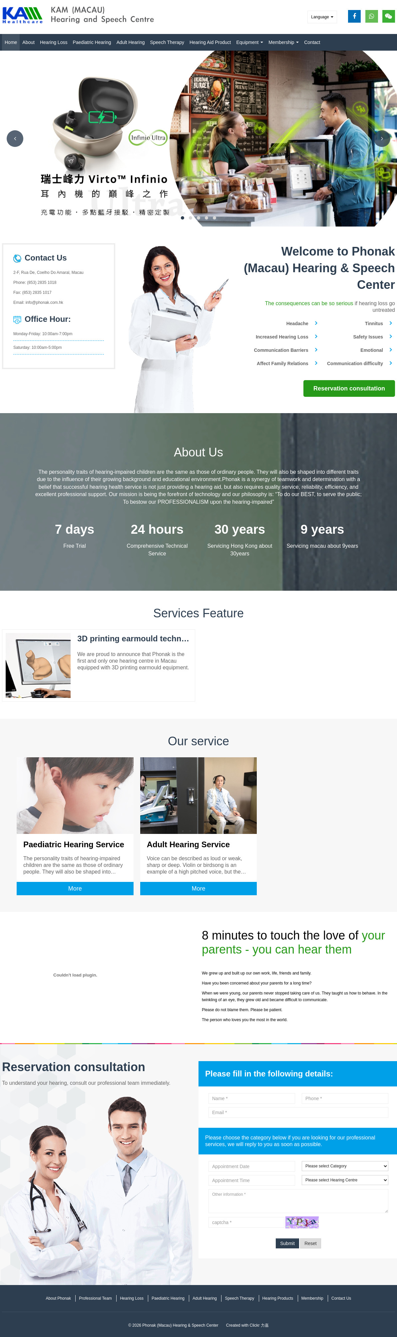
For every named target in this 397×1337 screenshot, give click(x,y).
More (75, 888)
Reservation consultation (349, 388)
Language (322, 17)
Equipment (249, 42)
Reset (310, 1243)
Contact (312, 42)
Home (11, 42)
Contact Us (341, 1298)
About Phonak (58, 1298)
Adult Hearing (131, 42)
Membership (283, 42)
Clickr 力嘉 (259, 1325)
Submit (287, 1243)
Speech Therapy (167, 42)
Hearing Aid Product (210, 42)
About (28, 42)
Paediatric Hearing (92, 42)
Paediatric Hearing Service (73, 844)
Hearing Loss (54, 42)
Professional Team (95, 1298)
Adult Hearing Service (188, 844)
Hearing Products (277, 1298)
